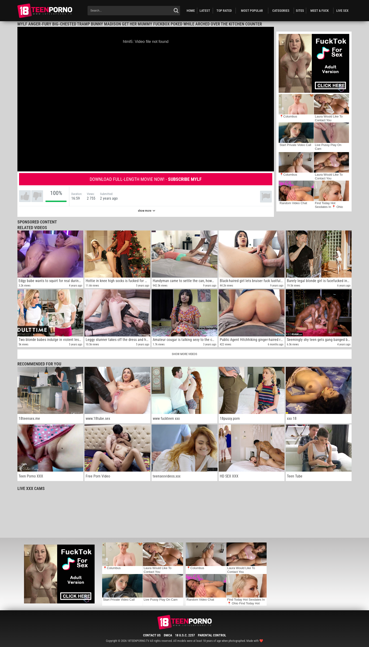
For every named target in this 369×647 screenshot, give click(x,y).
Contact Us (152, 635)
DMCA (168, 635)
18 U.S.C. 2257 (185, 635)
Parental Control (212, 635)
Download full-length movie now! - (146, 179)
